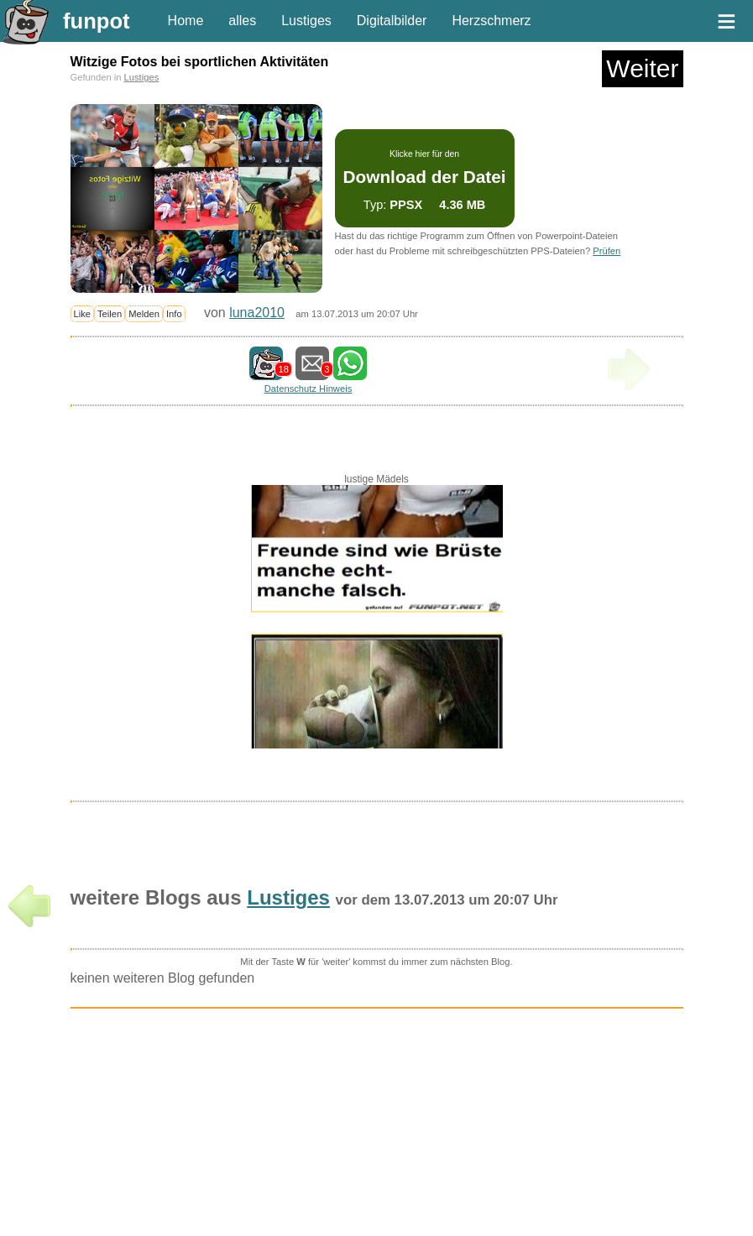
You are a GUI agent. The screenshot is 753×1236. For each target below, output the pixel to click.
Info (174, 314)
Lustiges (306, 20)
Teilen (109, 314)
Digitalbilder (392, 20)
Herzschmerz (491, 20)
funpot (96, 21)
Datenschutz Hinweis (308, 388)
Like (83, 314)
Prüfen (606, 251)
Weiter (642, 68)
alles (242, 20)
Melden (143, 314)
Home (186, 20)
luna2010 (257, 312)
